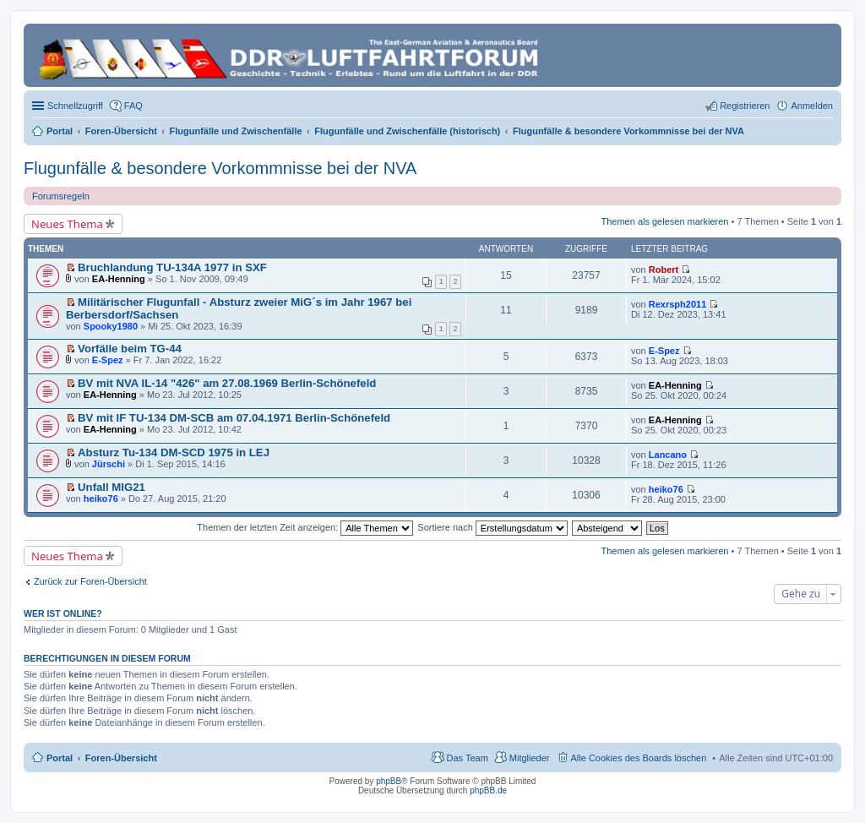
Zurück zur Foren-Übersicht (90, 581)
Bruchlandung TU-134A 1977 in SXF (172, 267)
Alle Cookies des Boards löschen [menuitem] (639, 758)
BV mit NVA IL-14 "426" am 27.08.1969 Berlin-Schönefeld (227, 383)
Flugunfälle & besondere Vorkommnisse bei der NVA (220, 168)
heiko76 (101, 498)
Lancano (668, 455)
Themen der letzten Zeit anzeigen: (305, 527)
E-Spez (107, 360)
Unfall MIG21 (111, 487)
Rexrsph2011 (678, 304)
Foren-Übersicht (121, 758)
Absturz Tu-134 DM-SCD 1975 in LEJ (173, 452)
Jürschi (108, 464)
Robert (663, 269)
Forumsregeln (61, 196)
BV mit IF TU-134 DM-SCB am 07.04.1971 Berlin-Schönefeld (234, 418)
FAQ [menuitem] (133, 106)
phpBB (388, 781)
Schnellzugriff (75, 106)
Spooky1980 (111, 326)
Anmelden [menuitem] (812, 106)
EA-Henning (118, 279)
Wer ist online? (63, 613)
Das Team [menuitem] (466, 758)
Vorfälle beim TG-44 (130, 348)
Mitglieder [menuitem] (529, 758)
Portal (59, 131)
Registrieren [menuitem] (745, 106)
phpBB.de (488, 790)
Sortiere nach (492, 527)
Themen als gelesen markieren (664, 221)
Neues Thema (67, 224)
